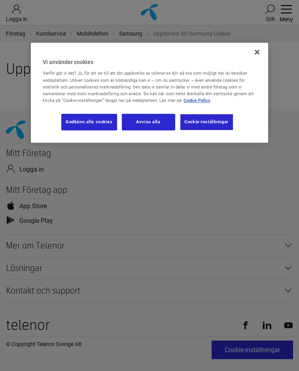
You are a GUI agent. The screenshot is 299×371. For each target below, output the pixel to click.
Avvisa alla (148, 121)
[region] (149, 93)
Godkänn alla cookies (89, 121)
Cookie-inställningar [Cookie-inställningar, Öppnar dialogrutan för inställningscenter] (206, 121)
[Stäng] (257, 52)
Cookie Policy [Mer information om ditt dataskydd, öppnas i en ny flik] (197, 100)
